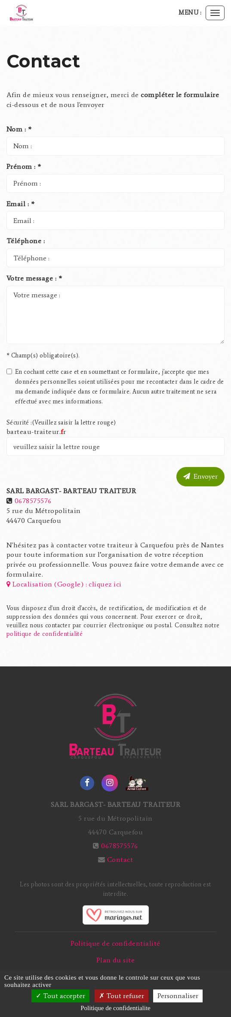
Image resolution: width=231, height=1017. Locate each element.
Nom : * (18, 129)
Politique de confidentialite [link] (115, 1008)
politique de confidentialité (44, 634)
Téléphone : (25, 241)
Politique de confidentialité (115, 943)
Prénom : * (23, 166)
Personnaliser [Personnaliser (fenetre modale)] (177, 996)
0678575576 (33, 501)
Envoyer (200, 476)
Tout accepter (60, 996)
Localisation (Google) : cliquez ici (64, 584)
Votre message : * (34, 278)
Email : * (20, 204)
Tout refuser (121, 996)
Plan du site (115, 960)
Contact (120, 859)
